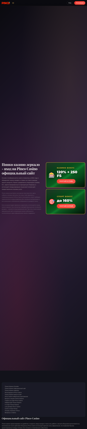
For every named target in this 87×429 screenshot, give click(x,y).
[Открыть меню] (13, 3)
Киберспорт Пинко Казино (13, 402)
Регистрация (79, 3)
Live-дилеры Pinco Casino (12, 406)
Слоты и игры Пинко (11, 408)
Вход (70, 3)
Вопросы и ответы (10, 412)
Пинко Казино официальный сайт (15, 388)
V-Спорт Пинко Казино (12, 404)
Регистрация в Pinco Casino (13, 392)
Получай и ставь (67, 181)
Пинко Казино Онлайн (12, 386)
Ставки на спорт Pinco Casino (14, 400)
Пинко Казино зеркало (12, 390)
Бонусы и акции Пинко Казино (14, 398)
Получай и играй (67, 206)
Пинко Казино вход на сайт (13, 394)
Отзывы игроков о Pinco (12, 410)
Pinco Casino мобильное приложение (16, 396)
